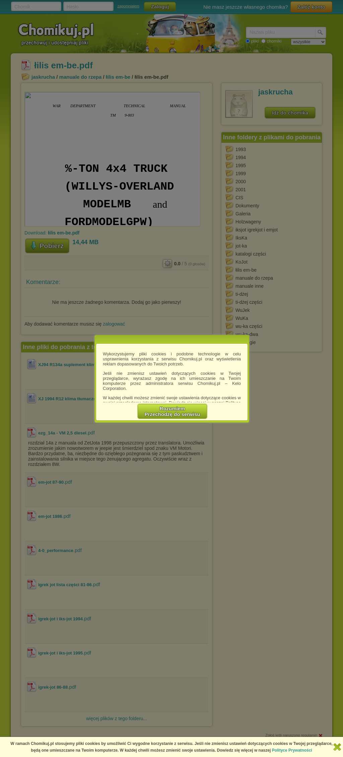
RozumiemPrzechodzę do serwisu (172, 411)
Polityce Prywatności (292, 750)
